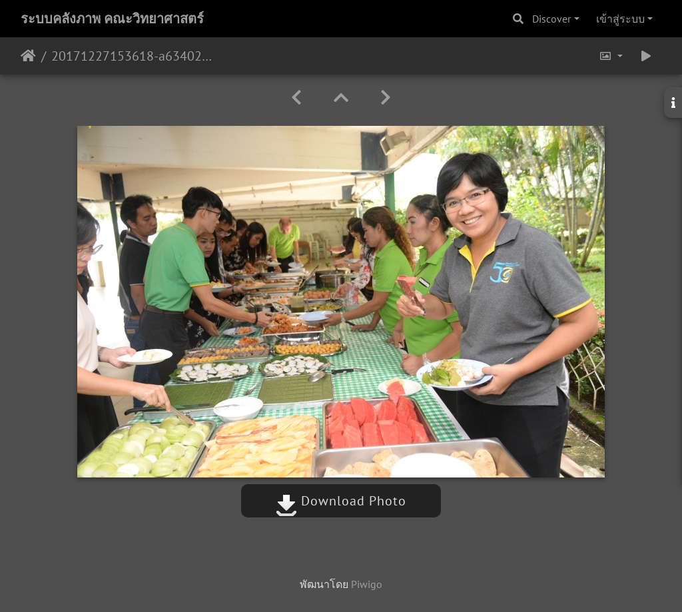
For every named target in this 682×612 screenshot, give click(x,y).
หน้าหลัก (28, 56)
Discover (551, 18)
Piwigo (366, 584)
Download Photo (341, 500)
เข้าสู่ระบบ (620, 18)
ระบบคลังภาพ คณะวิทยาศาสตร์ (112, 18)
